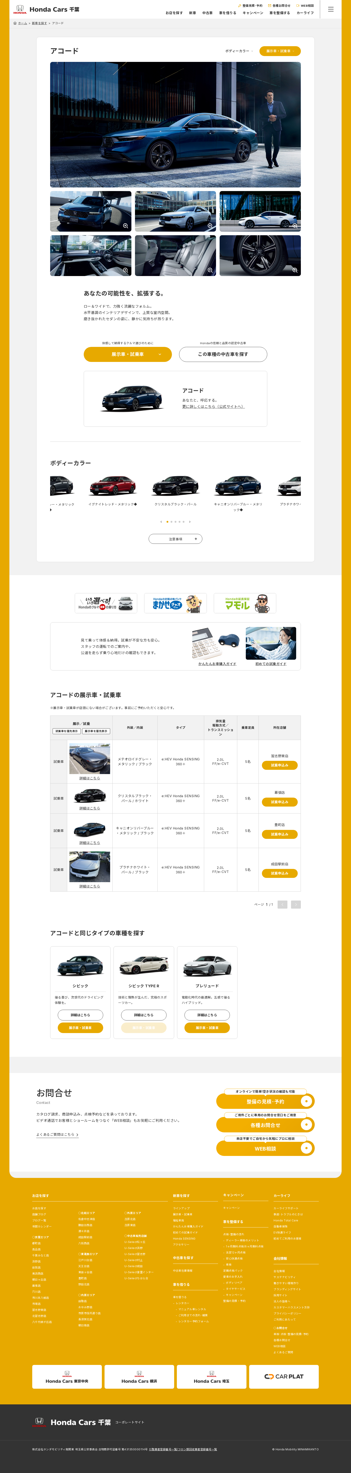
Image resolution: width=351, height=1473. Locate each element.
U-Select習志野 (135, 1254)
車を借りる (227, 13)
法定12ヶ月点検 (236, 1252)
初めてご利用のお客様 (288, 1238)
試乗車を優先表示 (67, 732)
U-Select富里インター (139, 1272)
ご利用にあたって (285, 1319)
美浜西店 (37, 1273)
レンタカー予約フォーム (193, 1321)
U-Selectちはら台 (136, 1278)
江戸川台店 (85, 1260)
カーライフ (304, 13)
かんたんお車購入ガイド (188, 1226)
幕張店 (36, 1285)
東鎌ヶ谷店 (85, 1272)
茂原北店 (130, 1219)
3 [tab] (175, 523)
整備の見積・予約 (234, 1301)
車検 (228, 1264)
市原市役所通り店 (89, 1313)
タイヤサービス (235, 1288)
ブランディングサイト (287, 1289)
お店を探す (173, 13)
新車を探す (39, 23)
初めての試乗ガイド (185, 1232)
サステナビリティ (285, 1277)
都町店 (36, 1243)
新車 (191, 13)
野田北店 (84, 1284)
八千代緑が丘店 (42, 1322)
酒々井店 (84, 1231)
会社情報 (279, 1271)
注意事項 (175, 540)
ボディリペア (234, 1282)
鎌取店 (82, 1301)
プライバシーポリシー (288, 1313)
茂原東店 (130, 1225)
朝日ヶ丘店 (39, 1279)
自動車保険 (280, 1226)
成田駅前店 (85, 1237)
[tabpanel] (175, 491)
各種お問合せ (282, 1340)
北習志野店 (39, 1316)
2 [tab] (171, 523)
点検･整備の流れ (233, 1234)
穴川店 (36, 1291)
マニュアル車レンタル (192, 1309)
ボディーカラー (237, 51)
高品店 (36, 1249)
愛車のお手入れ (233, 1276)
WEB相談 (279, 1346)
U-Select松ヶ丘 (135, 1242)
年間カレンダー (42, 1226)
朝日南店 (84, 1325)
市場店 (36, 1303)
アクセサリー (181, 1244)
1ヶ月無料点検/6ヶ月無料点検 (244, 1246)
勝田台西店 (85, 1225)
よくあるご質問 (283, 1352)
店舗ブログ (39, 1214)
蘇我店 (36, 1267)
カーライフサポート (286, 1208)
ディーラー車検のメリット (242, 1240)
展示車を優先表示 (96, 732)
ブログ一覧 (39, 1220)
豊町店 (82, 1278)
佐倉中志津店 (86, 1219)
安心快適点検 (234, 1258)
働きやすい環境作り (286, 1283)
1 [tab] (167, 523)
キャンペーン (252, 13)
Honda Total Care (286, 1220)
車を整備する (279, 13)
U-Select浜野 (133, 1248)
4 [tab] (179, 523)
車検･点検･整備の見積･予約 (291, 1334)
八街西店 (84, 1243)
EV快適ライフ (282, 1232)
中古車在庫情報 (183, 1270)
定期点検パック (233, 1270)
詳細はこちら (89, 779)
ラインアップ (181, 1208)
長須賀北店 (85, 1319)
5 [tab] (183, 523)
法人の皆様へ (282, 1301)
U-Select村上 (133, 1260)
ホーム (22, 23)
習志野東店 (39, 1310)
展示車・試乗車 (278, 51)
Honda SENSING (184, 1238)
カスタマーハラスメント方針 (292, 1307)
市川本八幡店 (40, 1297)
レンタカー (183, 1303)
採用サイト (280, 1295)
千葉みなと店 (40, 1255)
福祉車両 (178, 1220)
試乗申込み (279, 766)
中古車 (207, 13)
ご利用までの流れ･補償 (193, 1315)
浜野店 (36, 1261)
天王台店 (84, 1266)
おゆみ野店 (85, 1307)
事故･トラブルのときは (288, 1214)
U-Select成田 (133, 1266)
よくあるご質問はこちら (55, 1137)
